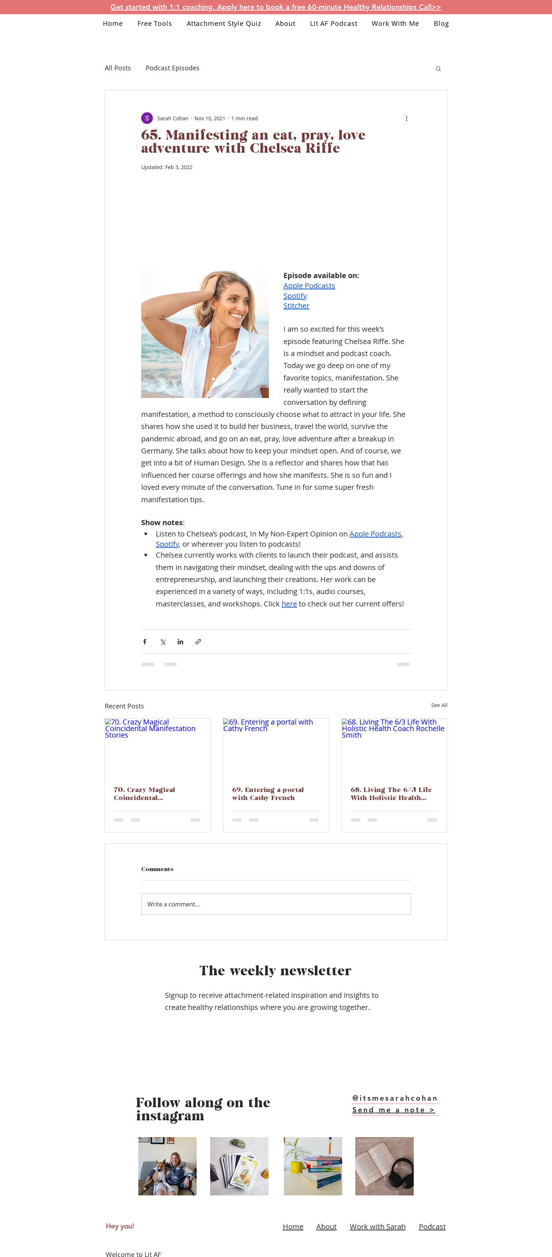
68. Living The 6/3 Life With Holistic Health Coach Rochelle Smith (391, 794)
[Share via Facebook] (144, 641)
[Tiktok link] (282, 1222)
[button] (438, 68)
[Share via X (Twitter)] (162, 641)
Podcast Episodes (173, 67)
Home (293, 1226)
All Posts (118, 67)
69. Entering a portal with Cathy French (268, 794)
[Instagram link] (258, 1222)
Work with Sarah (378, 1226)
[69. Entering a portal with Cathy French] (276, 748)
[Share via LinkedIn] (180, 641)
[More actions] (406, 118)
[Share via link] (198, 641)
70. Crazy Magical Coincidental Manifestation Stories (151, 794)
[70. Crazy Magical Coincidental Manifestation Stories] (158, 748)
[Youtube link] (270, 1222)
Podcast (432, 1226)
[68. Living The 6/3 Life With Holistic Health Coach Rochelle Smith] (394, 748)
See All (439, 705)
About (326, 1226)
